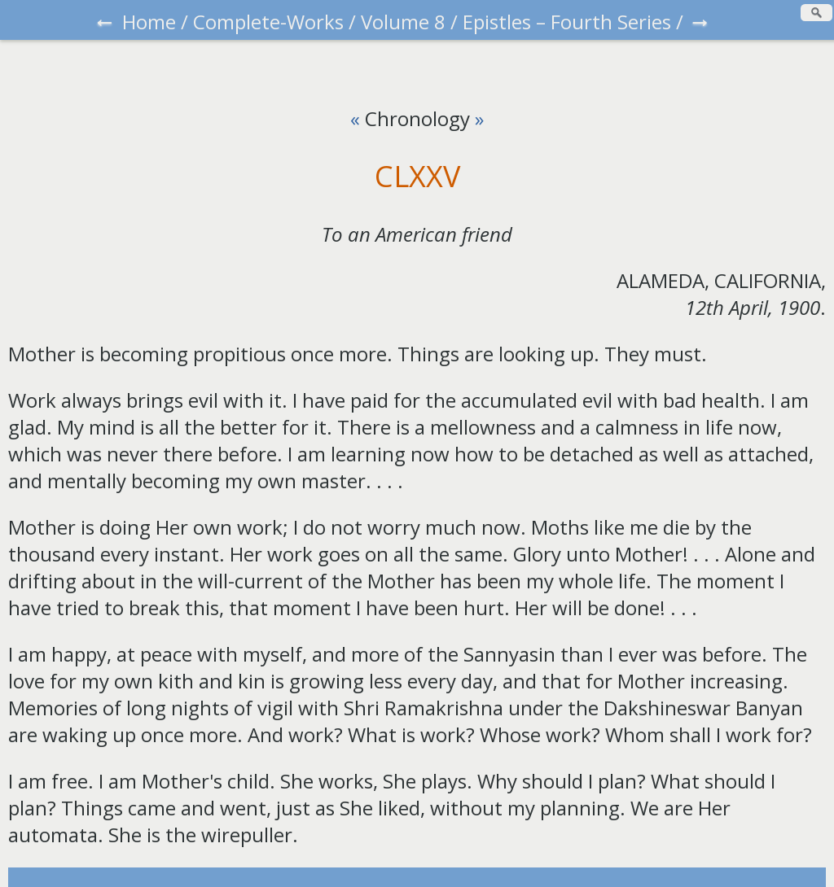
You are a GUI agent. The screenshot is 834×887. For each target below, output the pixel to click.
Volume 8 (403, 21)
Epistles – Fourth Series (567, 21)
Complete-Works (268, 21)
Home (149, 21)
